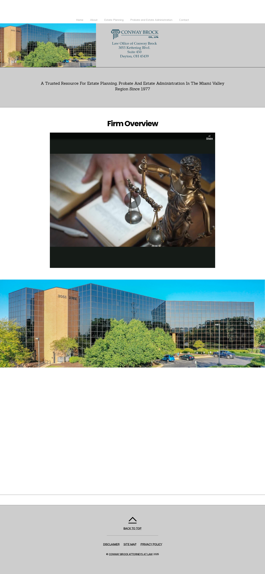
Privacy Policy (151, 544)
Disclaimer (111, 544)
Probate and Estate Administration (151, 19)
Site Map (130, 544)
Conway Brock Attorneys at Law (131, 554)
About (94, 19)
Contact (184, 19)
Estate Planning (114, 19)
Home (79, 19)
